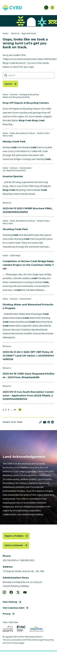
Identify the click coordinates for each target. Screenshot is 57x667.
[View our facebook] (11, 592)
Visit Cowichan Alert (13, 607)
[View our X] (18, 592)
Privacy (7, 613)
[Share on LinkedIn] (52, 422)
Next (19, 409)
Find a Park (8, 135)
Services (14, 94)
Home (5, 33)
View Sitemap (10, 601)
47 (15, 410)
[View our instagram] (4, 592)
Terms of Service (12, 643)
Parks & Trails (43, 133)
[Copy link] (40, 422)
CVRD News (15, 255)
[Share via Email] (44, 422)
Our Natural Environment (14, 170)
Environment (25, 168)
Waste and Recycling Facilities (16, 97)
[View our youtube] (25, 592)
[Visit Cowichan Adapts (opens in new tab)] (8, 629)
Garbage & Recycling (29, 94)
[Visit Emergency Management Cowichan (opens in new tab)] (21, 629)
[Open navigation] (52, 8)
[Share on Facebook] (49, 422)
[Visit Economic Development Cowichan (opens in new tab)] (37, 629)
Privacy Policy (49, 640)
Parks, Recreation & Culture (22, 133)
